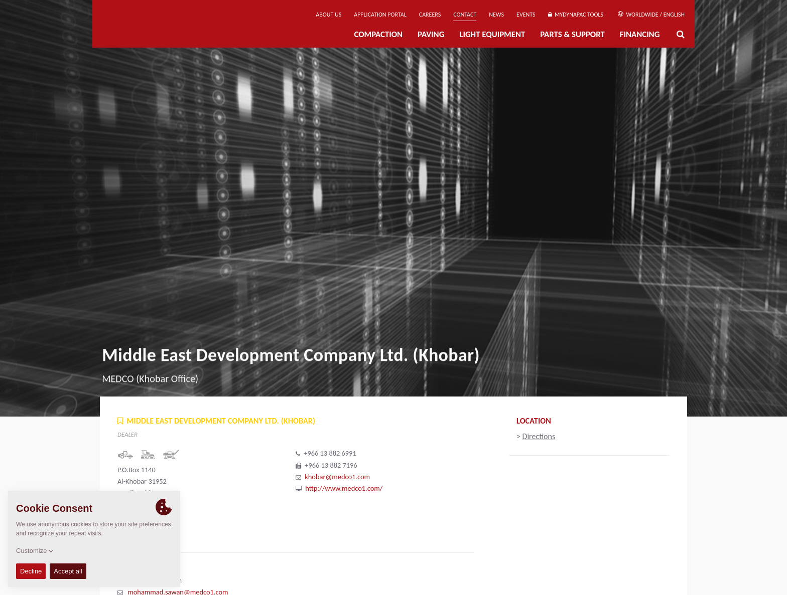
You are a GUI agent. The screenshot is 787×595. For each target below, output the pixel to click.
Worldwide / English (651, 14)
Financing (640, 34)
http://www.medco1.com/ (343, 488)
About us (328, 14)
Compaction (378, 34)
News (496, 14)
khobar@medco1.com (337, 476)
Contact (464, 14)
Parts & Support (572, 34)
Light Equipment (492, 34)
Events (526, 14)
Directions (539, 436)
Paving (431, 34)
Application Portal (380, 14)
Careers (430, 14)
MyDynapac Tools (575, 14)
